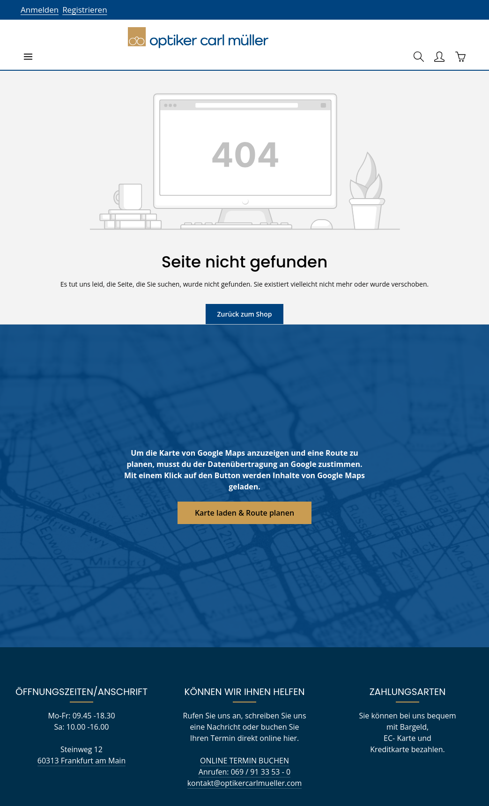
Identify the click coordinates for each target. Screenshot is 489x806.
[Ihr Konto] (439, 32)
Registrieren (82, 9)
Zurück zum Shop (244, 290)
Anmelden (39, 9)
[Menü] (28, 32)
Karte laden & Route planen (245, 489)
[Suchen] (418, 32)
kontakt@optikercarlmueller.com (244, 772)
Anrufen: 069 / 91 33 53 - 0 (244, 761)
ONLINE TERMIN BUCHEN (244, 750)
